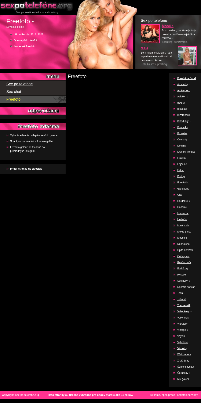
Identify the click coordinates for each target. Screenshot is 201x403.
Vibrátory (182, 323)
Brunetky (182, 133)
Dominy (181, 145)
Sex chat (13, 92)
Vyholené (182, 342)
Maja (144, 48)
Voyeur (181, 336)
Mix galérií (183, 379)
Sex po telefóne (37, 5)
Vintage (181, 329)
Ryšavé (181, 274)
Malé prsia (183, 225)
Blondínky (183, 121)
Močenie (182, 237)
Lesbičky (182, 219)
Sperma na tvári (186, 286)
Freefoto (13, 99)
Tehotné (181, 299)
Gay (179, 194)
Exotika (181, 157)
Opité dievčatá (185, 250)
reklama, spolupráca (162, 394)
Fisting (181, 176)
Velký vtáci (183, 317)
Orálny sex (183, 256)
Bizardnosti (183, 115)
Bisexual (182, 108)
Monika (167, 26)
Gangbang (183, 188)
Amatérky (182, 84)
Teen (180, 293)
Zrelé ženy (183, 360)
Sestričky (182, 280)
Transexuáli (183, 305)
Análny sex (183, 90)
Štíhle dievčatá (185, 366)
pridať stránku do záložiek (26, 168)
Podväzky (182, 268)
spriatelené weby (187, 394)
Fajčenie (182, 164)
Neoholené (183, 243)
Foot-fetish (183, 182)
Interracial (183, 213)
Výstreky (182, 348)
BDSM (181, 102)
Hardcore (182, 200)
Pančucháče (184, 262)
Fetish (180, 170)
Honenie (182, 207)
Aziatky (181, 96)
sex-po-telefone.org (27, 394)
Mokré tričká (184, 231)
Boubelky (182, 127)
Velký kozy (183, 311)
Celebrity (182, 139)
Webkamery (184, 354)
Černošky (182, 372)
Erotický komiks (186, 151)
